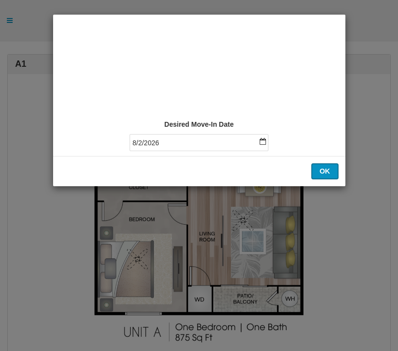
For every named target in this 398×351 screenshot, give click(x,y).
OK (325, 171)
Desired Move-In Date (198, 124)
